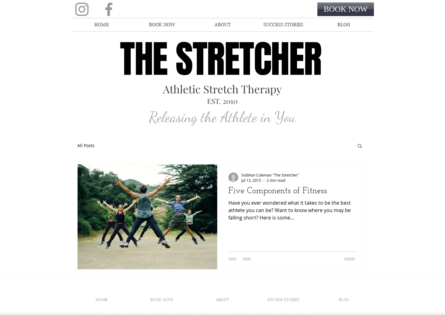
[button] (360, 146)
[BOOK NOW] (345, 9)
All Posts (86, 145)
